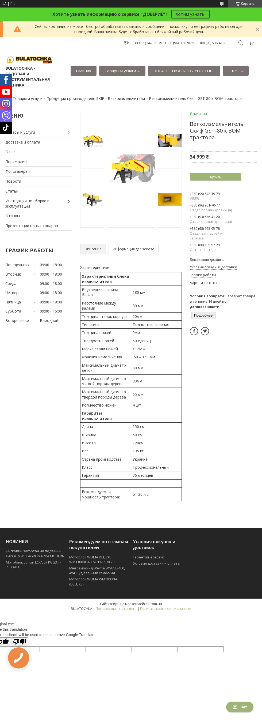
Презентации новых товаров (31, 225)
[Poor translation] (19, 641)
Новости (13, 181)
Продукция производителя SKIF (75, 98)
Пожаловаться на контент (116, 608)
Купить (215, 177)
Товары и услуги (120, 70)
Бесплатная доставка (207, 260)
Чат (240, 707)
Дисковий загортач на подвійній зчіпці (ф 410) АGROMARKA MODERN (35, 553)
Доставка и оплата (22, 142)
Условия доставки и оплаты (156, 563)
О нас (10, 151)
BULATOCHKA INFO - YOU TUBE (184, 70)
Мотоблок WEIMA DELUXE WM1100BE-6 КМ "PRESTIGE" (92, 559)
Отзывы (12, 215)
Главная (83, 70)
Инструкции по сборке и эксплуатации (27, 203)
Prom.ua (155, 603)
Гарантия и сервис (148, 557)
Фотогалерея (17, 171)
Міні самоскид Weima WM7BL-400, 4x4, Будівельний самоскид (97, 570)
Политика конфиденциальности (165, 608)
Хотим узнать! (190, 14)
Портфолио (16, 161)
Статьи (11, 191)
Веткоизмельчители (126, 98)
